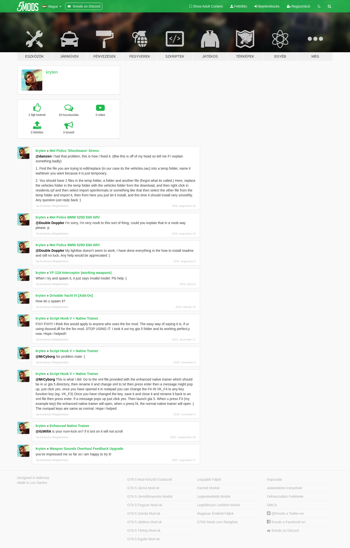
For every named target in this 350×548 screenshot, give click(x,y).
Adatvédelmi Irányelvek (284, 488)
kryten (52, 72)
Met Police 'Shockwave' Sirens (74, 151)
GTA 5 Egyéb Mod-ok (143, 539)
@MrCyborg (45, 356)
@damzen (44, 156)
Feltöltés (238, 6)
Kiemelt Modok (208, 488)
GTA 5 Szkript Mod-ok (143, 513)
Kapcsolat (274, 479)
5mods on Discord (283, 531)
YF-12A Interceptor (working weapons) (81, 273)
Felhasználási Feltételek (285, 496)
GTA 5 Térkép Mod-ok (143, 530)
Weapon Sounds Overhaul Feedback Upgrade (86, 449)
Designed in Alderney (33, 478)
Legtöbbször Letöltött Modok (218, 505)
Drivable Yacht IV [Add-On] (71, 295)
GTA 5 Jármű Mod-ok (143, 488)
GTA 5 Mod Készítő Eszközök (149, 479)
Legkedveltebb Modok (213, 496)
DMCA (272, 505)
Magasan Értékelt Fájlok (215, 513)
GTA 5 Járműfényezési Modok (150, 496)
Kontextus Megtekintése (52, 205)
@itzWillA (43, 431)
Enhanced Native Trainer (69, 426)
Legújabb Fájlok (209, 479)
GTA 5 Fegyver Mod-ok (144, 505)
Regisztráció (298, 6)
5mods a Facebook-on (286, 522)
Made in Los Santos (32, 483)
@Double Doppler (50, 223)
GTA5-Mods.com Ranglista (217, 522)
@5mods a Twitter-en (285, 513)
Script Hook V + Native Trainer (74, 318)
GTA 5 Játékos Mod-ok (144, 522)
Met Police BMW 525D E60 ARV (75, 217)
